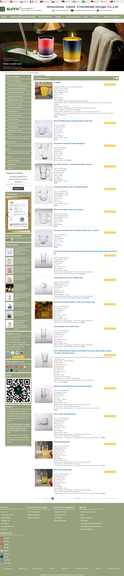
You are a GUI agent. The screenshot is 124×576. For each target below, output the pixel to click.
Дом (6, 72)
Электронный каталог (88, 512)
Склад (10, 134)
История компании (7, 526)
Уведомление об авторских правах (92, 526)
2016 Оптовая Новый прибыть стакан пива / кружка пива (74, 302)
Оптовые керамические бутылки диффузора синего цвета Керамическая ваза (22, 304)
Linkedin (5, 554)
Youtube (5, 541)
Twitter (5, 557)
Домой (4, 17)
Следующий (76, 498)
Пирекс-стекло (13, 123)
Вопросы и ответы (60, 512)
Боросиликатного (45, 17)
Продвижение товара (15, 130)
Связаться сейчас (18, 357)
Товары (58, 17)
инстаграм (5, 563)
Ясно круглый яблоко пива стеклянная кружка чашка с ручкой (76, 230)
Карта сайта (65, 568)
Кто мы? (4, 512)
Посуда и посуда (21, 72)
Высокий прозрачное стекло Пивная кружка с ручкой (73, 164)
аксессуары (12, 164)
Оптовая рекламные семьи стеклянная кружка (70, 187)
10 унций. (57, 82)
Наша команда (6, 518)
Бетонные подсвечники (15, 92)
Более (56, 116)
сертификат (5, 523)
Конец (85, 498)
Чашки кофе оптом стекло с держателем (68, 278)
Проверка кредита (87, 529)
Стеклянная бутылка (15, 107)
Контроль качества (73, 17)
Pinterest (5, 538)
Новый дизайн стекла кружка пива (66, 326)
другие (10, 168)
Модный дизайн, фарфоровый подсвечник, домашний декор (21, 313)
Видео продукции (33, 518)
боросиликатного (13, 111)
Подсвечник (22, 568)
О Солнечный (7, 568)
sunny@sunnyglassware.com (84, 10)
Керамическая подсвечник (17, 88)
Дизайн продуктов (34, 515)
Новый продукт (13, 127)
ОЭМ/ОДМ (84, 520)
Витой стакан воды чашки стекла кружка (68, 209)
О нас (85, 17)
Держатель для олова (15, 96)
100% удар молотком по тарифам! (18, 409)
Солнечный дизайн (14, 81)
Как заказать (58, 518)
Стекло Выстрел (13, 119)
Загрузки (98, 568)
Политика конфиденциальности (91, 523)
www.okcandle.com (106, 10)
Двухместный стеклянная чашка (22, 17)
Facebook (5, 560)
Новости (95, 17)
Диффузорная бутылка (15, 100)
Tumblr (5, 544)
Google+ (5, 547)
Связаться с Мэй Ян (111, 17)
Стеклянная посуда (14, 115)
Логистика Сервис (60, 515)
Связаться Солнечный (82, 568)
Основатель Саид (7, 515)
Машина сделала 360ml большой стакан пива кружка (73, 386)
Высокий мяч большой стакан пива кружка (69, 143)
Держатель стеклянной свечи (18, 85)
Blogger (5, 550)
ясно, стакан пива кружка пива (65, 414)
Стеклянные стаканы (15, 104)
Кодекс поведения (60, 520)
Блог (82, 515)
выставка (4, 529)
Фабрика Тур (5, 520)
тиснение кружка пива (62, 442)
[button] (51, 69)
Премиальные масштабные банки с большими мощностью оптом (22, 277)
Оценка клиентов (86, 518)
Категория (12, 72)
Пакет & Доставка (34, 512)
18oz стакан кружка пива (62, 470)
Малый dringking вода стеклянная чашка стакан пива (73, 121)
